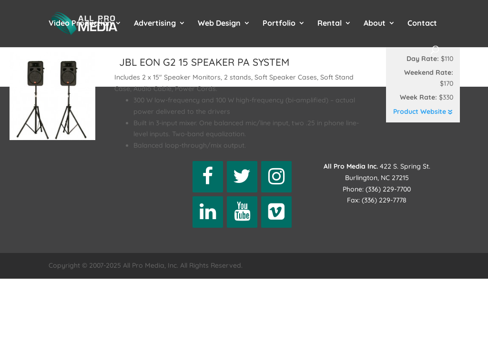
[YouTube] (242, 212)
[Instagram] (276, 176)
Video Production (80, 24)
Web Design (219, 24)
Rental (329, 24)
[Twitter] (242, 176)
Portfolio (279, 24)
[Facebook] (208, 176)
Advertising (155, 24)
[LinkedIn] (208, 212)
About (375, 24)
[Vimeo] (276, 212)
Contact (422, 24)
